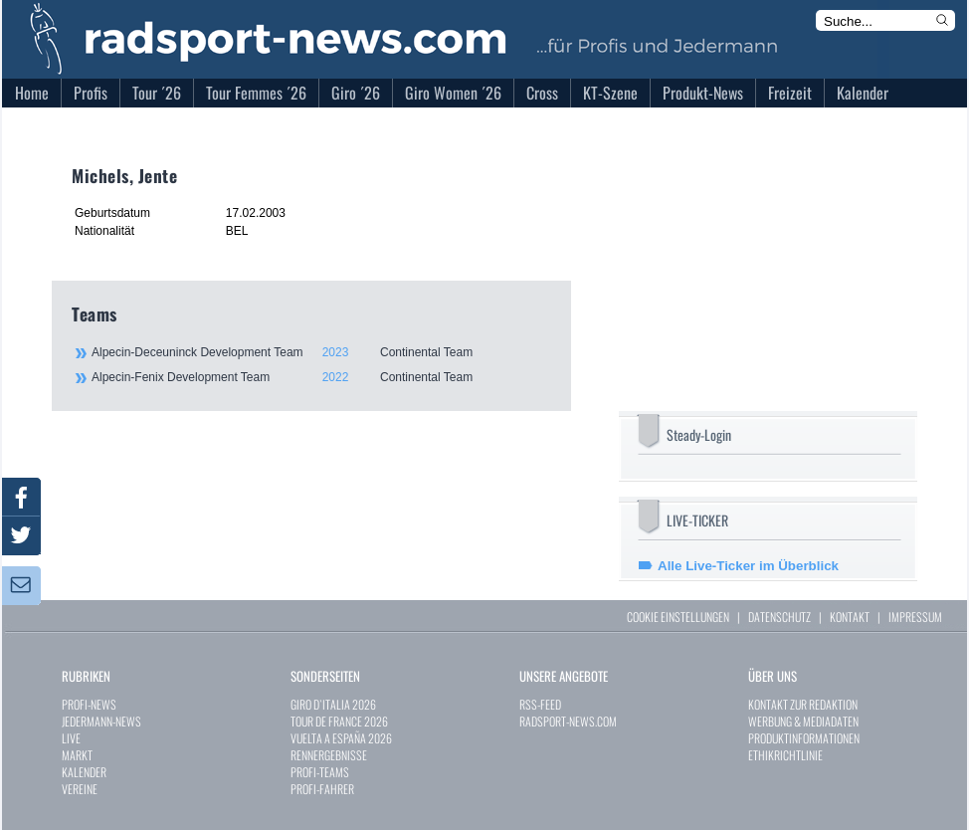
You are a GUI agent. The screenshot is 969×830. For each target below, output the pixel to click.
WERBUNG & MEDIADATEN (803, 721)
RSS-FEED (540, 704)
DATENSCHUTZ (779, 616)
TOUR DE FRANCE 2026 (339, 721)
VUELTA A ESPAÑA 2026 (341, 737)
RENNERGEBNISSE (329, 754)
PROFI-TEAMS (320, 771)
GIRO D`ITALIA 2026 (333, 704)
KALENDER (84, 771)
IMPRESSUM (915, 616)
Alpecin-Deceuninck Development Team (320, 352)
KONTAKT (850, 616)
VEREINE (79, 788)
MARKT (77, 754)
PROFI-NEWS (89, 704)
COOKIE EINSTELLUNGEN (678, 616)
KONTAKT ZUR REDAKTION (803, 704)
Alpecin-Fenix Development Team (320, 377)
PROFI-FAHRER (322, 788)
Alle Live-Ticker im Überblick (748, 565)
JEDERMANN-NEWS (101, 721)
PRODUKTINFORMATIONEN (804, 737)
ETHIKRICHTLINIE (785, 754)
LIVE (71, 737)
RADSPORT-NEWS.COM (568, 721)
